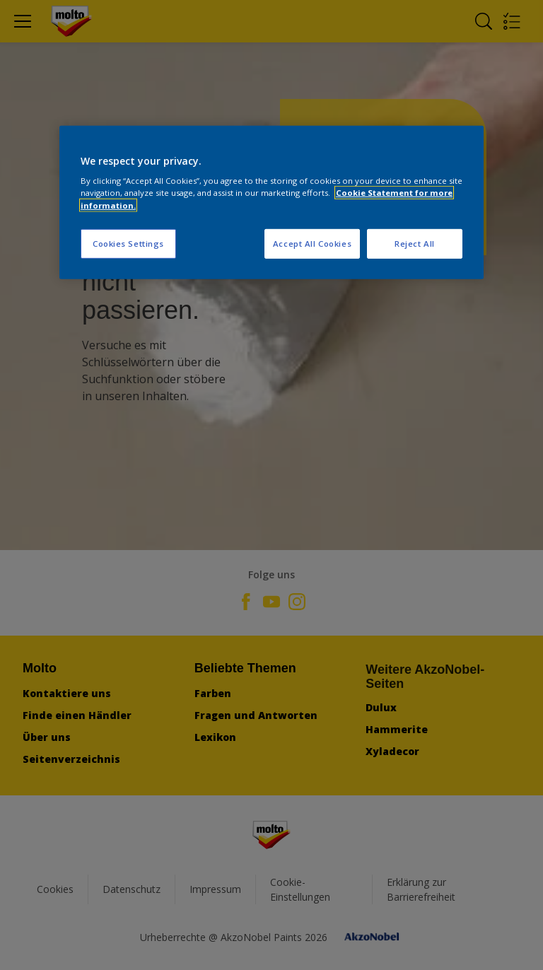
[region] (271, 202)
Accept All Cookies (312, 243)
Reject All (415, 243)
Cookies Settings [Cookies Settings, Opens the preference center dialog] (128, 243)
